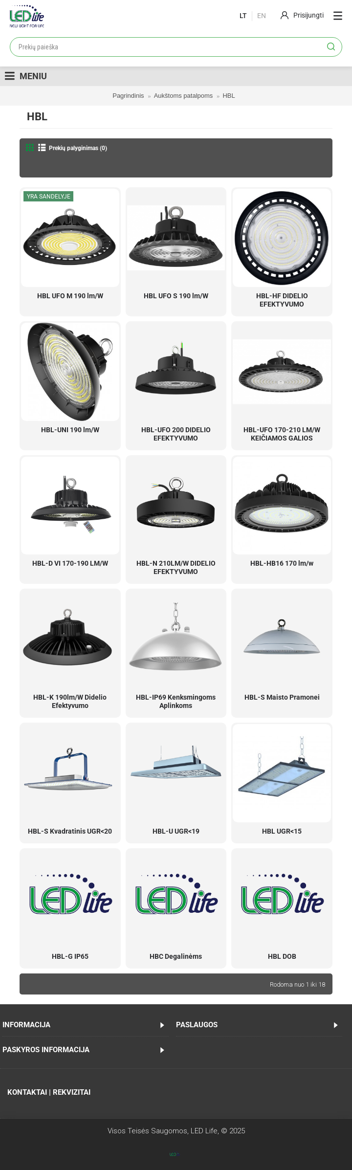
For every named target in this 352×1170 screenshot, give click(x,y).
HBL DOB (282, 956)
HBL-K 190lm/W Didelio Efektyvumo (70, 701)
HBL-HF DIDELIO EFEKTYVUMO (282, 300)
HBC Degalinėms (176, 956)
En (261, 16)
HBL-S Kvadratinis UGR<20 (70, 831)
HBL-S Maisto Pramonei (282, 697)
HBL (228, 95)
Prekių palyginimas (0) (78, 148)
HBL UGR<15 (282, 831)
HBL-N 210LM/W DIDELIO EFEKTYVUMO (176, 567)
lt (243, 16)
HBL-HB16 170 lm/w (281, 563)
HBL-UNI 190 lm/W (70, 430)
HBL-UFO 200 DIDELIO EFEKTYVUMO (176, 434)
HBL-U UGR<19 (176, 831)
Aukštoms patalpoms (183, 95)
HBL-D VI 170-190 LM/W (70, 563)
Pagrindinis (128, 95)
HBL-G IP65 (70, 956)
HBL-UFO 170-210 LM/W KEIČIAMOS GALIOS (281, 434)
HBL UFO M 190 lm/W (70, 296)
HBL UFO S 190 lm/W (176, 296)
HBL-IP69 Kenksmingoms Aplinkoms (176, 701)
